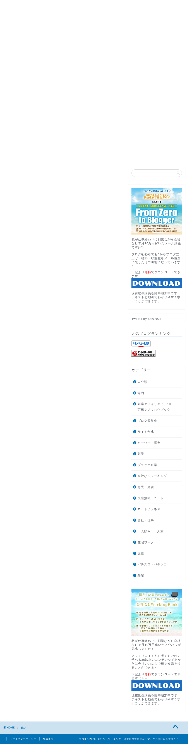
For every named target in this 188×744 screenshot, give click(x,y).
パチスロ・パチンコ (152, 564)
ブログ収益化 (147, 420)
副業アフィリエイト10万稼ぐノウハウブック (154, 406)
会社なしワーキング (152, 476)
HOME (15, 75)
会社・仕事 (146, 520)
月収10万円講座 (70, 75)
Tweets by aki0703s (146, 318)
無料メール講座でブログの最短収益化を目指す (94, 142)
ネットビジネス (149, 509)
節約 (141, 393)
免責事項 (48, 738)
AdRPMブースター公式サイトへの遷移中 (42, 85)
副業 (141, 453)
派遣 (141, 553)
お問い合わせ (104, 75)
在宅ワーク (146, 542)
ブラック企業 (147, 465)
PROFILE (39, 75)
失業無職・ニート (151, 498)
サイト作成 (146, 431)
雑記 (141, 575)
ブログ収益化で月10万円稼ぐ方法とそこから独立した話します (59, 95)
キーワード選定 (149, 443)
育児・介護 (146, 487)
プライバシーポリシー (23, 738)
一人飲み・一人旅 (151, 531)
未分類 (142, 382)
